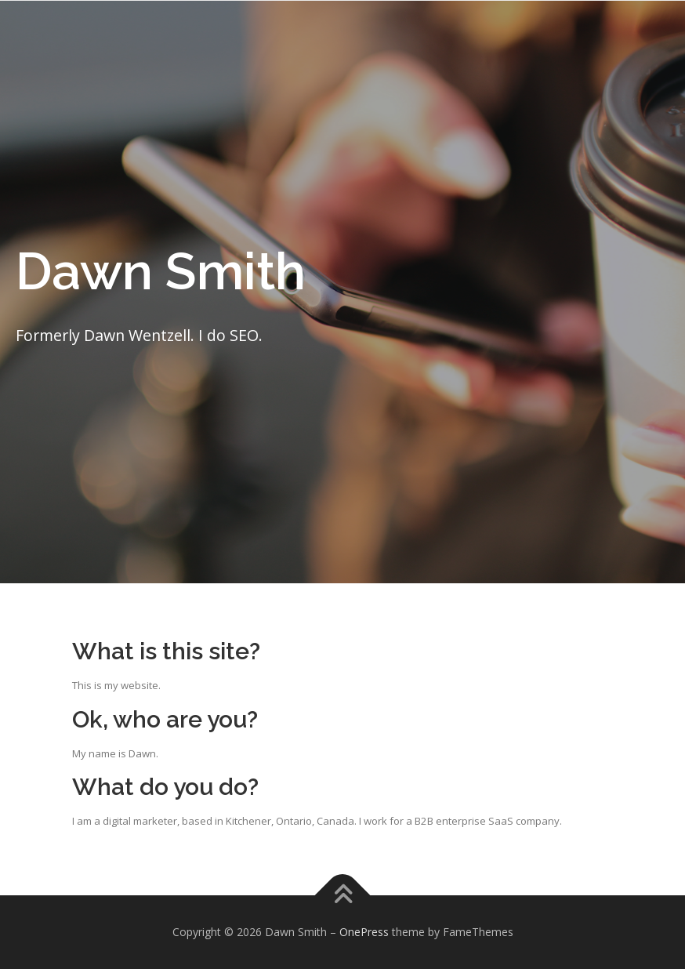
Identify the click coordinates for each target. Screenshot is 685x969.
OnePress (364, 931)
